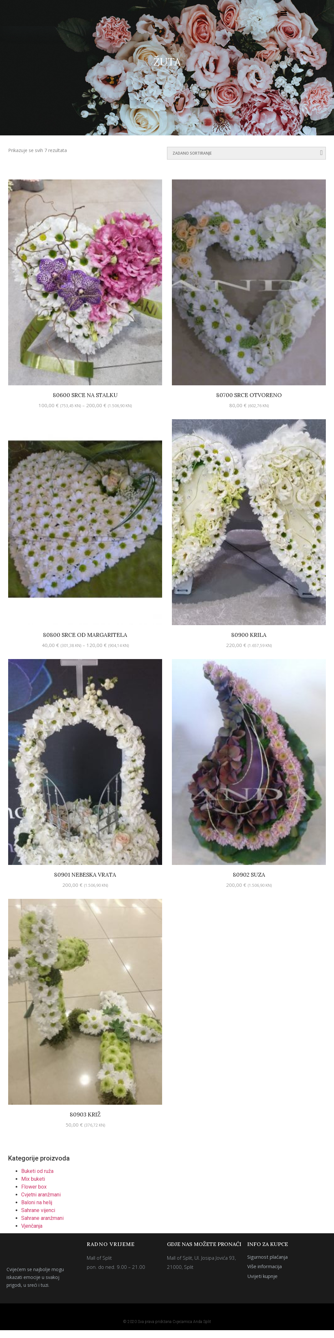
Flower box (34, 1195)
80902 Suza (249, 882)
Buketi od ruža (37, 1179)
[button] (284, 17)
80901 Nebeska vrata (85, 882)
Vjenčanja (31, 1234)
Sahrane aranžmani (42, 1226)
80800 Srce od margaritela (85, 642)
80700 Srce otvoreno (249, 403)
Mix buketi (33, 1187)
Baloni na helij (36, 1210)
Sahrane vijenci (38, 1218)
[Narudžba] (246, 161)
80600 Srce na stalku (85, 403)
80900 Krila (248, 642)
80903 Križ (85, 1122)
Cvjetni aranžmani (41, 1202)
